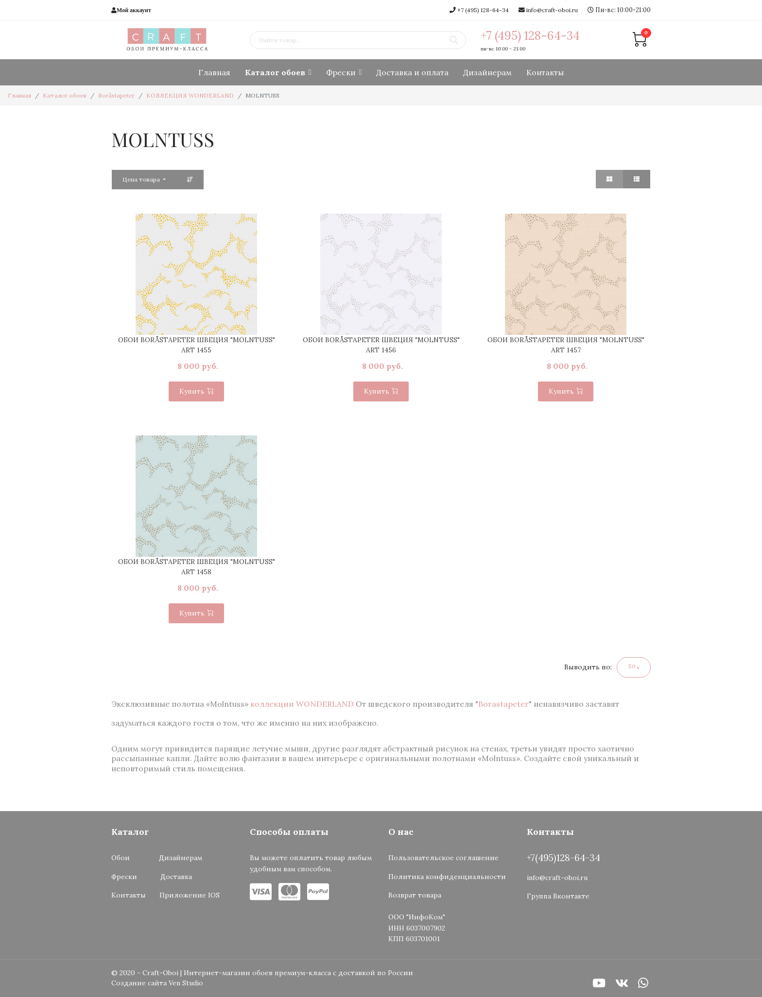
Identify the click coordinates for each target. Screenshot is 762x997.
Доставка (178, 876)
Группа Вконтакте (558, 896)
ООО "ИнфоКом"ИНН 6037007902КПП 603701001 (416, 928)
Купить (196, 391)
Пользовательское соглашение (443, 857)
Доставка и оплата (412, 72)
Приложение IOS (189, 895)
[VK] (621, 983)
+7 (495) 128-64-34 (483, 10)
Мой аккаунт (134, 10)
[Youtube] (599, 983)
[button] (634, 667)
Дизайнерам (487, 72)
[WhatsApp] (643, 983)
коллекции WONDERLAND (303, 704)
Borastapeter (503, 704)
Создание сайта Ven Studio (157, 983)
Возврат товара (414, 895)
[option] (196, 274)
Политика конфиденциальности (447, 876)
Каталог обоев (275, 72)
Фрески (341, 72)
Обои (120, 857)
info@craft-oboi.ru (552, 10)
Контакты (545, 72)
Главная (214, 72)
